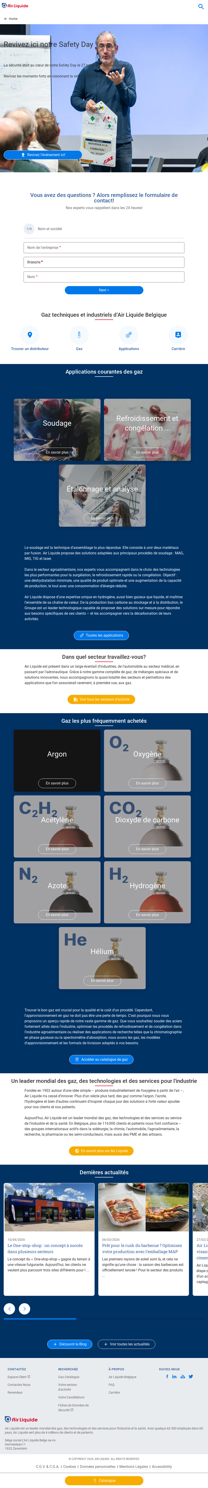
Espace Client (19, 1377)
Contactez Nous (19, 1385)
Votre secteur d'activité (67, 1387)
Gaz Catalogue (68, 1377)
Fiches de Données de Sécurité (73, 1407)
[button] (9, 1309)
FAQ (112, 1385)
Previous (10, 176)
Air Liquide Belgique (122, 1377)
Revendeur (15, 1392)
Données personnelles (97, 1467)
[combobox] (201, 7)
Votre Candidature (71, 1397)
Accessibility (162, 1467)
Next (201, 176)
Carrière (114, 1392)
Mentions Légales (133, 1467)
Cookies (69, 1467)
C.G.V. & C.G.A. (47, 1467)
